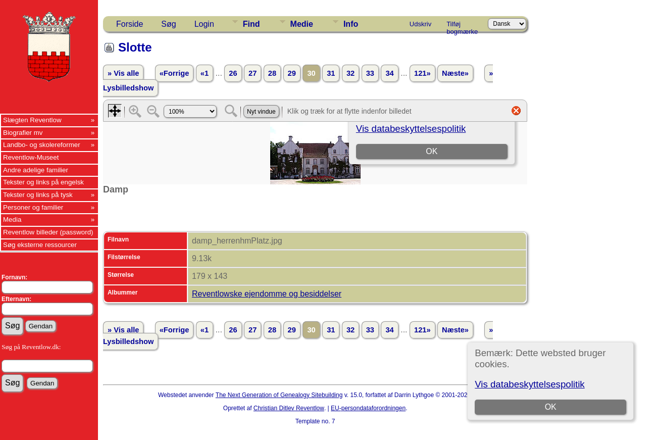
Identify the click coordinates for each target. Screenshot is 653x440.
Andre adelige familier (35, 170)
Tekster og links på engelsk (43, 182)
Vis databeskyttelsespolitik (529, 384)
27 (252, 73)
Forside (129, 24)
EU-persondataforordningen (368, 408)
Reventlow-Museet (31, 157)
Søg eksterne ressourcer (40, 245)
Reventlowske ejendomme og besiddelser (266, 293)
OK (551, 407)
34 (389, 73)
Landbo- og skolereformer (41, 145)
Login (204, 24)
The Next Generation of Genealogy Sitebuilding (279, 395)
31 (331, 73)
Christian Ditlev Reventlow (289, 408)
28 (272, 73)
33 (370, 73)
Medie (301, 24)
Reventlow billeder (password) (48, 232)
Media (12, 219)
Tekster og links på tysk (38, 195)
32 (350, 73)
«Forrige (174, 73)
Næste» (455, 73)
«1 (204, 73)
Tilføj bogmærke (462, 25)
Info (350, 24)
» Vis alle (123, 73)
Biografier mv (23, 132)
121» (422, 73)
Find (251, 24)
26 (233, 73)
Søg (168, 24)
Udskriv (420, 24)
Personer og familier (33, 207)
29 (292, 73)
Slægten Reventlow (32, 120)
